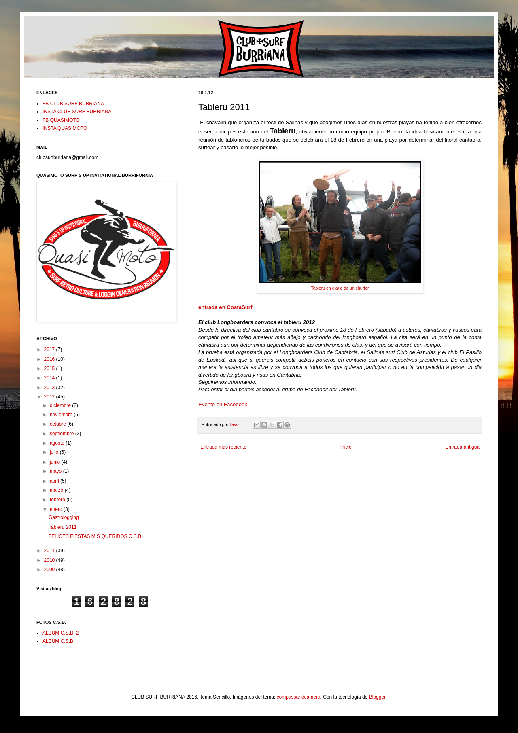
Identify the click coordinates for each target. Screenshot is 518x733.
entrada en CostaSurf (225, 307)
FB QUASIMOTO (61, 120)
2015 (50, 368)
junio (56, 462)
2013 (50, 387)
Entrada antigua (462, 447)
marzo (57, 490)
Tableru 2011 (62, 527)
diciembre (61, 405)
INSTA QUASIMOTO (64, 128)
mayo (56, 471)
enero (57, 509)
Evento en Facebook (222, 404)
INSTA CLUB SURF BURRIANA (76, 111)
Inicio (346, 447)
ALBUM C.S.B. (58, 641)
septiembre (62, 433)
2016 (50, 359)
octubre (58, 424)
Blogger (377, 697)
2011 (50, 550)
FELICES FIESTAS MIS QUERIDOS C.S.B (95, 536)
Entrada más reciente (223, 447)
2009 (50, 569)
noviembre (62, 414)
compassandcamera (299, 697)
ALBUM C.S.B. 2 (60, 633)
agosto (58, 443)
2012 (50, 397)
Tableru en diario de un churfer (340, 288)
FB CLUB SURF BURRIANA (73, 103)
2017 (50, 349)
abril (55, 481)
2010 (50, 560)
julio (55, 452)
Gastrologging (64, 517)
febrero (58, 499)
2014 (50, 378)
